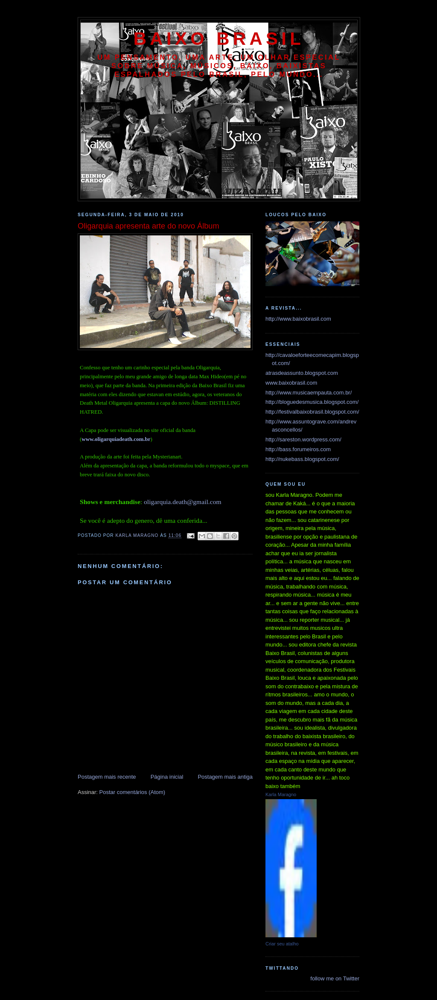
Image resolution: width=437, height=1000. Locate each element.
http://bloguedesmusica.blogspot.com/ (311, 402)
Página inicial (167, 777)
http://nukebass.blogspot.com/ (302, 459)
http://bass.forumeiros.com (298, 449)
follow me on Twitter (334, 978)
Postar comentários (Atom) (132, 792)
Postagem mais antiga (225, 777)
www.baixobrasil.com (291, 383)
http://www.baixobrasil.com (298, 319)
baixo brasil (219, 39)
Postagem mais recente (107, 777)
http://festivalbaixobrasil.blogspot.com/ (312, 412)
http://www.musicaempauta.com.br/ (308, 392)
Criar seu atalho (282, 943)
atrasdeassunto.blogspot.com (301, 373)
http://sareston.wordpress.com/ (303, 439)
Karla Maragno (280, 794)
